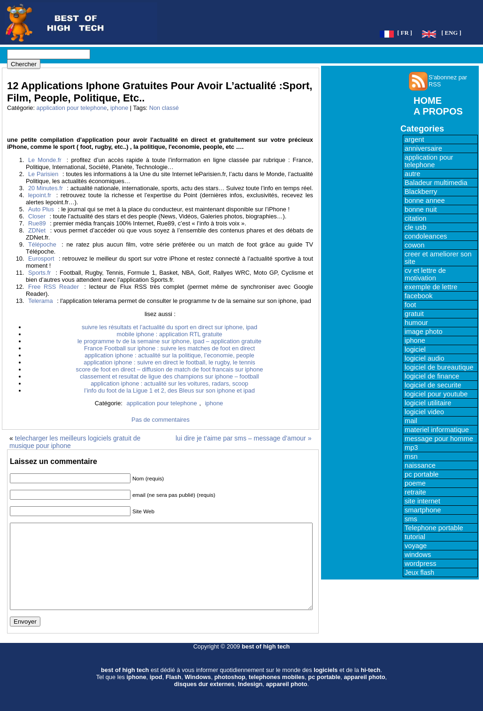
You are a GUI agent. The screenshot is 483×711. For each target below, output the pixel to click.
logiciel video (424, 412)
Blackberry (421, 191)
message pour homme (439, 438)
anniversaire (423, 148)
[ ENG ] (451, 33)
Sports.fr (39, 272)
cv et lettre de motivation (425, 274)
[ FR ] (404, 33)
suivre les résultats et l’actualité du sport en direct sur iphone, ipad (169, 327)
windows (418, 554)
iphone (119, 107)
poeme (415, 483)
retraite (415, 492)
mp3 (411, 447)
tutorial (415, 537)
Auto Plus (41, 209)
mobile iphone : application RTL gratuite (169, 334)
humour (416, 322)
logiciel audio (425, 358)
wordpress (421, 563)
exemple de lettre (431, 287)
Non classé (164, 107)
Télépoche (42, 244)
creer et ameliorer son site (438, 257)
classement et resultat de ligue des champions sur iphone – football (169, 376)
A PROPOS (438, 111)
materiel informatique (437, 429)
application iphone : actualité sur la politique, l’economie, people (169, 355)
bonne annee (425, 200)
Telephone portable (434, 528)
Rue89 (37, 223)
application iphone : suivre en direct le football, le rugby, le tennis (169, 362)
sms (411, 519)
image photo (424, 331)
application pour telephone (72, 107)
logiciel (415, 349)
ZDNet (37, 230)
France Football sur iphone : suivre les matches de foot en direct (169, 348)
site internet (422, 501)
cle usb (415, 227)
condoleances (426, 236)
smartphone (423, 510)
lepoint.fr (39, 195)
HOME (428, 100)
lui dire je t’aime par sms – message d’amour (241, 438)
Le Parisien (43, 174)
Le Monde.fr (44, 159)
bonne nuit (421, 209)
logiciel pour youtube (436, 394)
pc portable (422, 474)
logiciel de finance (432, 376)
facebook (418, 296)
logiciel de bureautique (439, 367)
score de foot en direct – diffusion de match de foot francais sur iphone (169, 369)
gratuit (414, 313)
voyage (416, 545)
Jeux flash (419, 572)
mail (411, 421)
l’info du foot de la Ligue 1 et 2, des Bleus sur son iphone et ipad (169, 390)
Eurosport (41, 258)
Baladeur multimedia (436, 182)
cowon (414, 245)
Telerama (40, 300)
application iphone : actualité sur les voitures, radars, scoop (169, 383)
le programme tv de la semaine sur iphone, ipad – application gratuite (169, 341)
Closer (37, 216)
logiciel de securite (433, 385)
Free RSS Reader (53, 286)
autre (412, 174)
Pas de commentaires (160, 419)
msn (411, 456)
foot (410, 305)
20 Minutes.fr (45, 188)
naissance (420, 465)
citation (415, 218)
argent (414, 139)
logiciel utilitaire (428, 403)
